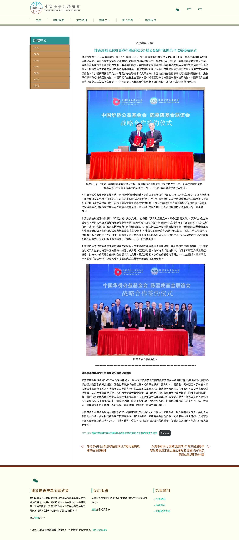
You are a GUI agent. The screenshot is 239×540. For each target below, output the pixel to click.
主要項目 (81, 20)
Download (165, 433)
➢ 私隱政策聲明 (161, 511)
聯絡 (36, 517)
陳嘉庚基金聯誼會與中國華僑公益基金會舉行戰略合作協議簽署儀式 (145, 50)
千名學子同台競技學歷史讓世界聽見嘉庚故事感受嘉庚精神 (113, 448)
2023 (36, 60)
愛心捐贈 (127, 20)
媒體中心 (104, 20)
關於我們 (58, 20)
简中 (200, 9)
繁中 (189, 9)
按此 (93, 509)
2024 (36, 54)
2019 (36, 85)
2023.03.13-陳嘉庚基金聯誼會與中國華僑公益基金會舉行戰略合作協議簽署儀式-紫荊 (119, 433)
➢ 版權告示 (159, 505)
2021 (36, 73)
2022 (36, 66)
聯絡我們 (150, 20)
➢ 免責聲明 (159, 499)
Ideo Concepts (99, 530)
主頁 (38, 20)
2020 (36, 79)
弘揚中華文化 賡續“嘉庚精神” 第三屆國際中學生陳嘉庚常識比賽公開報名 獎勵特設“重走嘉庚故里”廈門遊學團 (177, 450)
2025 (36, 47)
